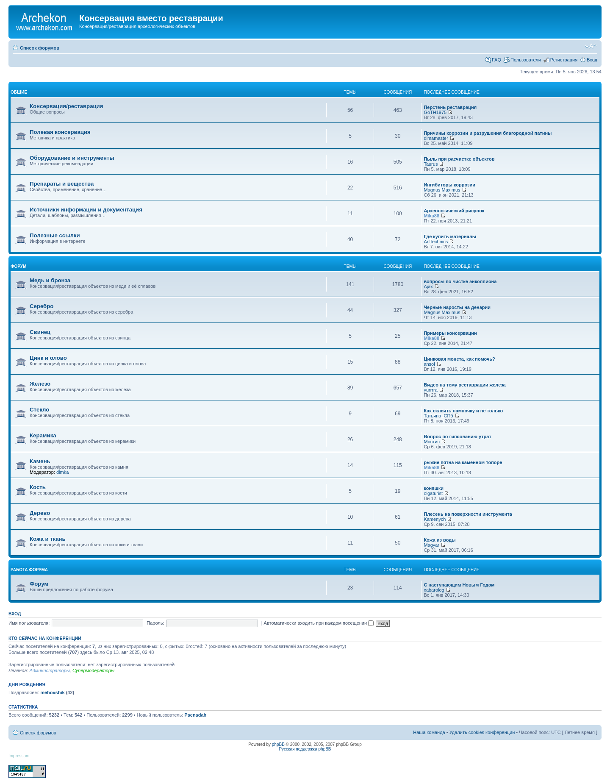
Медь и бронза (50, 280)
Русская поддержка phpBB (305, 749)
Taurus (431, 164)
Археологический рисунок (454, 210)
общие (19, 92)
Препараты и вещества (62, 184)
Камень (40, 461)
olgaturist (433, 493)
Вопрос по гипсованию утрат (457, 436)
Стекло (39, 409)
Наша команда (429, 732)
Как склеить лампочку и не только (463, 410)
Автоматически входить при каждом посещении (319, 623)
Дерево (40, 513)
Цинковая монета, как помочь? (459, 358)
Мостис (432, 441)
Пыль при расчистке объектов (459, 158)
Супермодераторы (93, 670)
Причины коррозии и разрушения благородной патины (488, 133)
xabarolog (434, 589)
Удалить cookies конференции (482, 732)
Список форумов (39, 47)
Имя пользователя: (29, 623)
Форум (39, 584)
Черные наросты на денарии (457, 307)
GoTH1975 (435, 112)
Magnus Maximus (442, 189)
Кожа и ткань (48, 539)
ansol (429, 364)
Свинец (40, 332)
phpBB (278, 744)
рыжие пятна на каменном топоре (463, 462)
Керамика (43, 435)
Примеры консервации (450, 333)
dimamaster (436, 138)
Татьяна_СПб (438, 415)
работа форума (29, 569)
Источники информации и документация (86, 209)
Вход (592, 59)
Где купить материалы (450, 236)
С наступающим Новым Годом (459, 584)
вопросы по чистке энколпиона (460, 281)
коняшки (434, 488)
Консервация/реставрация (66, 106)
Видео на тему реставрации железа (464, 384)
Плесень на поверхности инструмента (468, 514)
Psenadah (195, 714)
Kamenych (435, 519)
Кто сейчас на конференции (44, 638)
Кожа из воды (439, 539)
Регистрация (563, 59)
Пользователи (525, 59)
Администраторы (49, 670)
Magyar (431, 545)
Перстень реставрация (450, 107)
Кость (38, 487)
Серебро (41, 306)
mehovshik (52, 692)
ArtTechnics (436, 241)
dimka (62, 472)
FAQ (496, 59)
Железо (40, 384)
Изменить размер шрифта (591, 46)
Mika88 (431, 215)
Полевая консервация (60, 132)
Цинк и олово (48, 358)
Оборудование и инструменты (72, 158)
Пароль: (155, 623)
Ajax (428, 286)
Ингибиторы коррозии (449, 184)
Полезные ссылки (55, 235)
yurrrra (430, 389)
